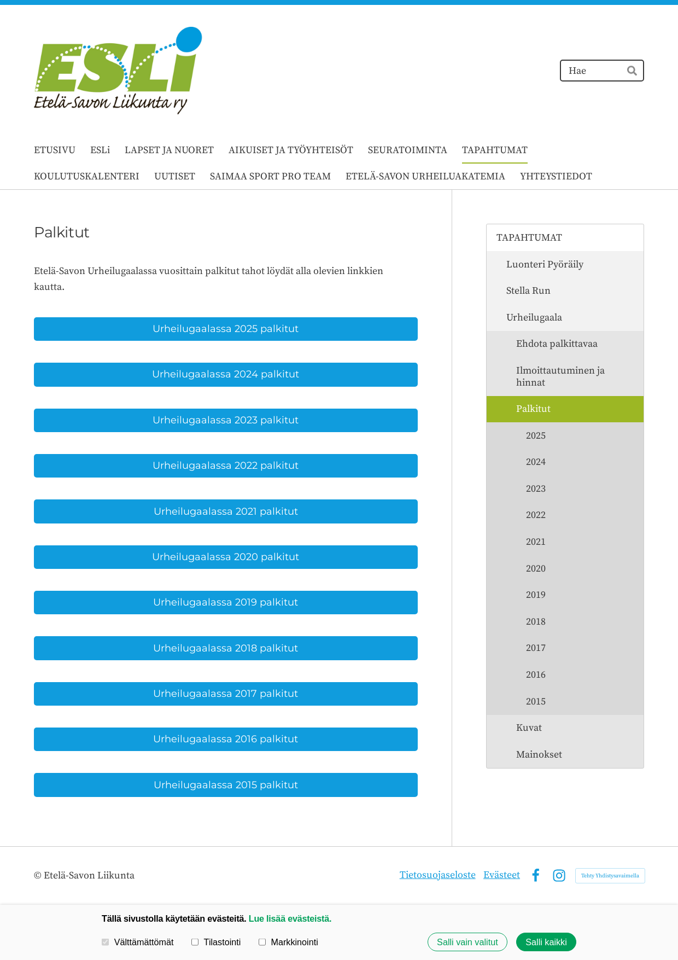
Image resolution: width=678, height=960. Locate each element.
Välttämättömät (138, 942)
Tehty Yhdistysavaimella (610, 875)
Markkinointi (288, 942)
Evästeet (501, 875)
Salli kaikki (546, 942)
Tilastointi (216, 942)
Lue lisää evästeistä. (290, 918)
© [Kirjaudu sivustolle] (39, 875)
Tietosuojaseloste (438, 875)
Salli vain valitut (467, 942)
